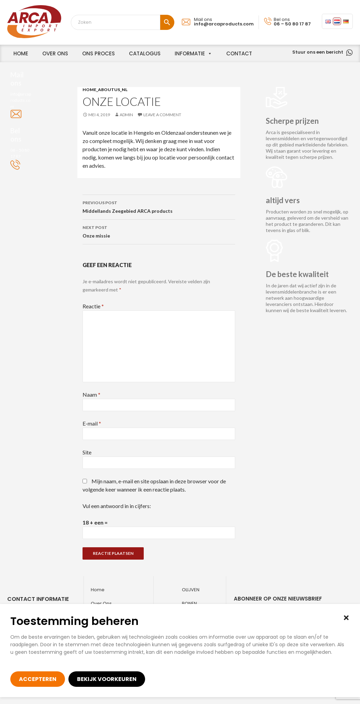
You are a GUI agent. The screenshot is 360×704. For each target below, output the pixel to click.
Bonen (189, 603)
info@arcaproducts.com (224, 24)
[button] (346, 617)
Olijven (190, 589)
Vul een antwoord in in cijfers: (117, 506)
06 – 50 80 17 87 (292, 24)
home (20, 53)
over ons (55, 53)
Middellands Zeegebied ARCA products (159, 206)
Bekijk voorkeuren (107, 679)
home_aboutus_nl (105, 89)
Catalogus (145, 53)
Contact (239, 53)
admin (126, 114)
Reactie (93, 306)
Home (98, 589)
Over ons (101, 603)
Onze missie (159, 231)
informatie (190, 53)
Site (87, 452)
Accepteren (37, 679)
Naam (91, 394)
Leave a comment (162, 114)
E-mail (92, 423)
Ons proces (98, 53)
